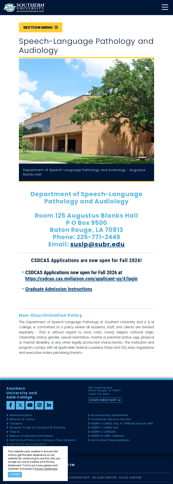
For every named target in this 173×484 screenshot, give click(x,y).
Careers (16, 423)
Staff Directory (103, 400)
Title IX (15, 432)
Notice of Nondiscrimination (31, 436)
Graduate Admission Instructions (58, 289)
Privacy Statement (46, 469)
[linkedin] (49, 405)
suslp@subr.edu (97, 244)
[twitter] (20, 405)
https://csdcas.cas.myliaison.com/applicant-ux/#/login (81, 279)
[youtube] (30, 405)
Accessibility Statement (109, 415)
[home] (24, 7)
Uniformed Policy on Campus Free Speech (43, 440)
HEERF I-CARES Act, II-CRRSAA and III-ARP (122, 423)
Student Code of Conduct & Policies (38, 427)
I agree (15, 474)
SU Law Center (104, 477)
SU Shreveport (77, 477)
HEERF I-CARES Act (104, 427)
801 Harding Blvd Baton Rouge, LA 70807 (105, 389)
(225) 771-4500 (99, 394)
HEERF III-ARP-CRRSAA (107, 436)
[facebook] (10, 405)
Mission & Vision (22, 419)
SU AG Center (130, 477)
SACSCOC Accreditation (28, 444)
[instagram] (39, 405)
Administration (21, 415)
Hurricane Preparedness (110, 440)
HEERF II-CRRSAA (103, 432)
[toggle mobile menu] (165, 7)
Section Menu (40, 27)
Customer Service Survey (111, 419)
